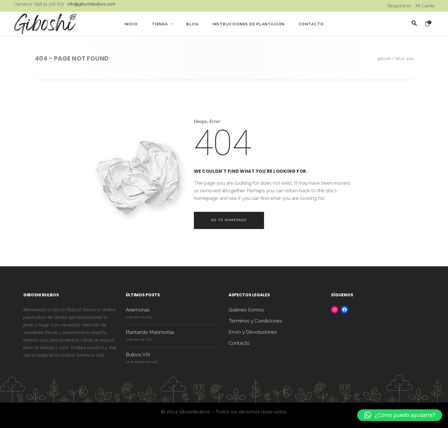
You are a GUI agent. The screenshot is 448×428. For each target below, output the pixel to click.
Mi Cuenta (425, 5)
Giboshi (384, 58)
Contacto (239, 343)
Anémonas (138, 310)
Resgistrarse (399, 5)
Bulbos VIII (138, 354)
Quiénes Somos (246, 310)
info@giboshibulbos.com (91, 4)
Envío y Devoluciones (253, 332)
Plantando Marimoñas (150, 332)
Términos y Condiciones (255, 321)
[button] (399, 415)
